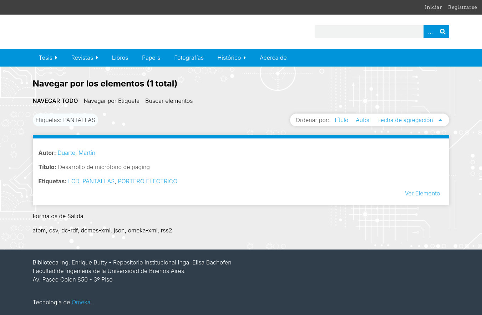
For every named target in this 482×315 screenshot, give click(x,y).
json (119, 230)
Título (342, 120)
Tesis (45, 57)
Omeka (81, 302)
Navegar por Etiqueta (111, 100)
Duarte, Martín (76, 152)
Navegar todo (55, 100)
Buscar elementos (169, 100)
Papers (151, 57)
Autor (364, 120)
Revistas (82, 57)
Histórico (229, 57)
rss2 (166, 230)
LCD (73, 181)
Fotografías (189, 57)
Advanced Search (429, 31)
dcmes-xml (95, 230)
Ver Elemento (422, 193)
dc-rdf (69, 230)
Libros (120, 57)
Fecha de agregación (406, 120)
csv (53, 230)
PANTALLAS (98, 181)
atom (39, 230)
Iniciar (433, 7)
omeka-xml (143, 230)
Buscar (442, 31)
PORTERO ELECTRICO (148, 181)
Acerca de (273, 57)
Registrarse (462, 7)
